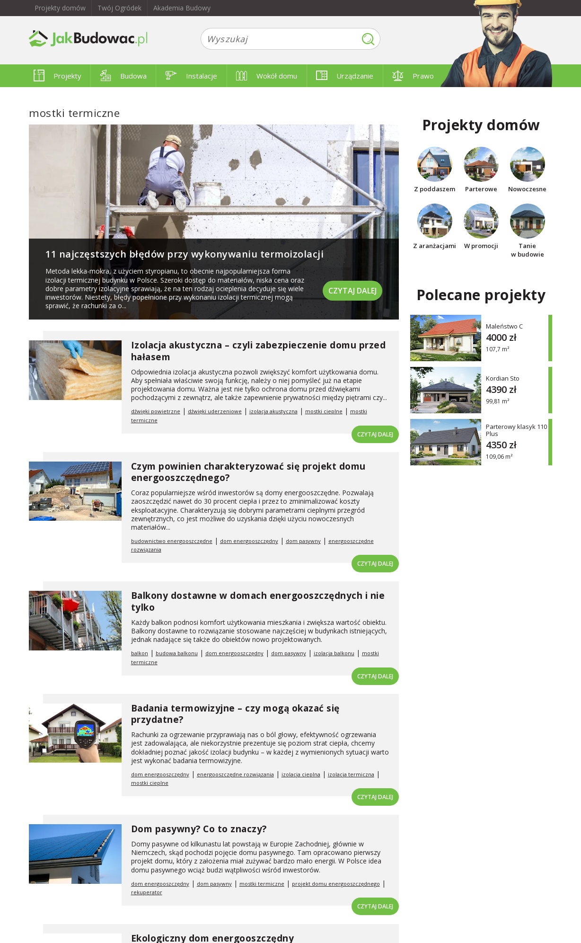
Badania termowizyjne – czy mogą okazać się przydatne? (235, 714)
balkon (139, 653)
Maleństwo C (504, 325)
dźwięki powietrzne (155, 411)
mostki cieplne (324, 411)
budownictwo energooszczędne (171, 540)
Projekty (57, 75)
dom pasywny (303, 540)
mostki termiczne (261, 883)
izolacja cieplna (301, 774)
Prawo (413, 75)
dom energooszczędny (249, 540)
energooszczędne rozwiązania (235, 774)
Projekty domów (60, 7)
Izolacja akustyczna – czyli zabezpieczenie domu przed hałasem (258, 351)
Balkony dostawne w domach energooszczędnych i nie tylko (258, 601)
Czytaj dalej (352, 290)
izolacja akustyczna (273, 411)
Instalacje (191, 75)
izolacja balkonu (334, 653)
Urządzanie (344, 75)
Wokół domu (266, 75)
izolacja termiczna (351, 774)
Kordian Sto (502, 378)
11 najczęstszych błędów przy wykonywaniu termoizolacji (184, 254)
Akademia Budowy (182, 7)
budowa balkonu (177, 653)
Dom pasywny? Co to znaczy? (199, 829)
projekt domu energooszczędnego (336, 883)
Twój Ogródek (119, 7)
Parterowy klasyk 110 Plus (516, 430)
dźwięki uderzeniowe (215, 411)
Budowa (123, 75)
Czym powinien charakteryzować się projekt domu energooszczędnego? (248, 472)
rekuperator (146, 892)
